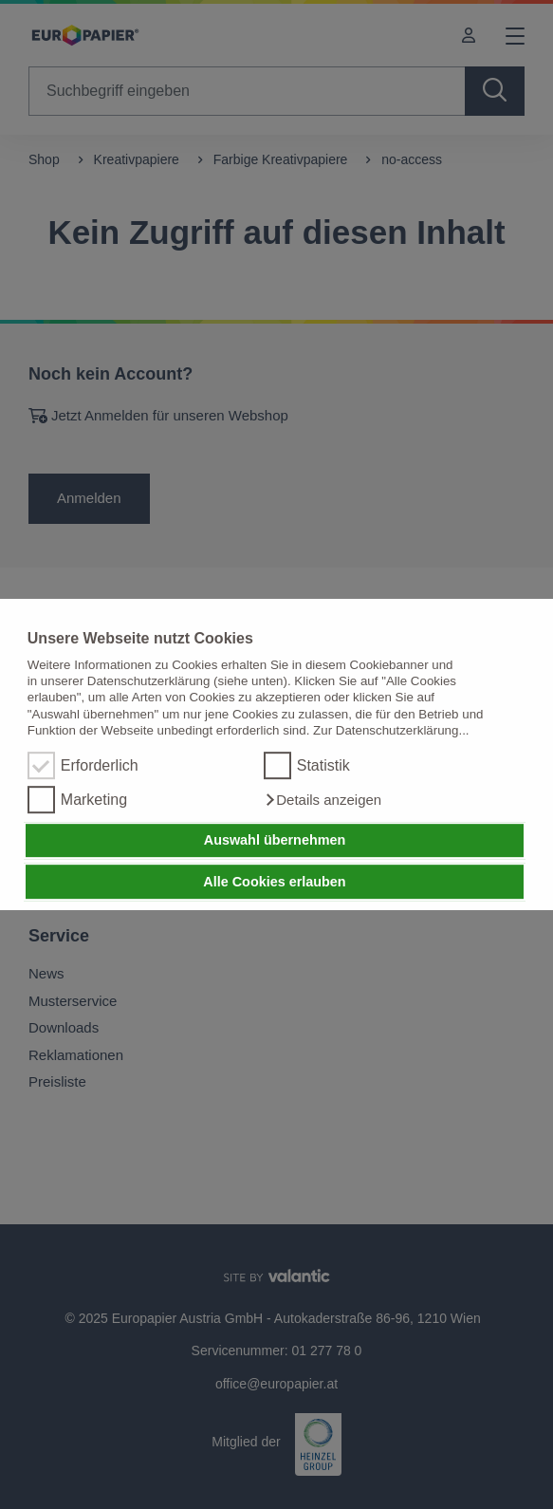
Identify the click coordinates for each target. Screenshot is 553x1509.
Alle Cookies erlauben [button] (274, 881)
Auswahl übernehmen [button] (275, 840)
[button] (322, 800)
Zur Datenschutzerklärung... (391, 730)
